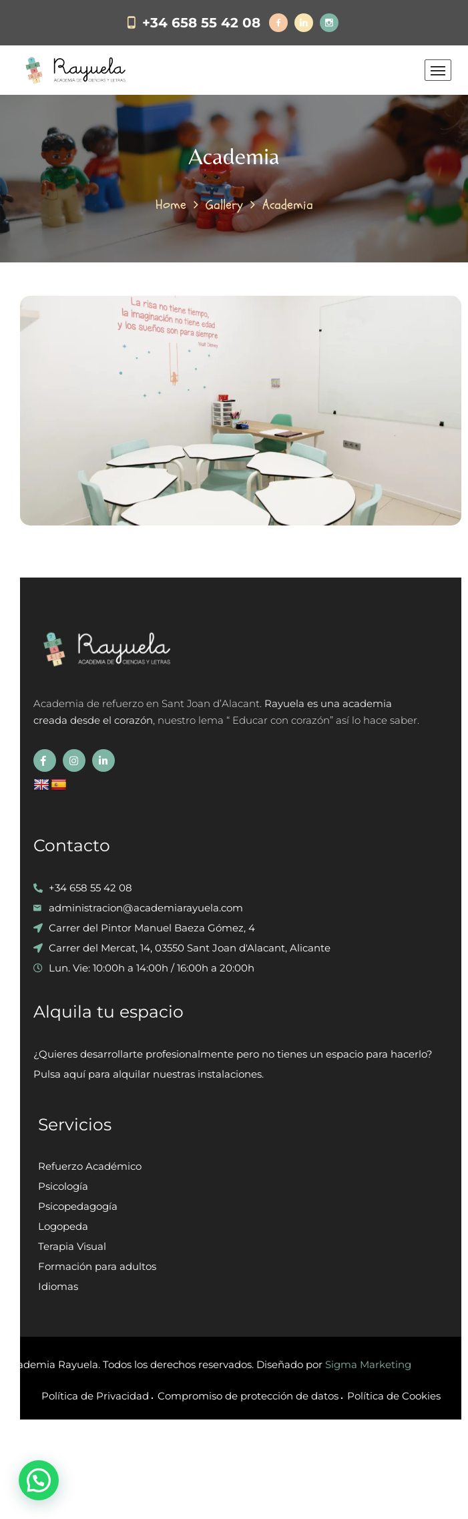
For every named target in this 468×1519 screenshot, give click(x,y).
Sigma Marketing (368, 1364)
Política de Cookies (394, 1395)
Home (171, 205)
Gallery (224, 205)
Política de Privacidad (95, 1395)
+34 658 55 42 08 (201, 23)
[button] (39, 1480)
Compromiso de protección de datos (248, 1395)
